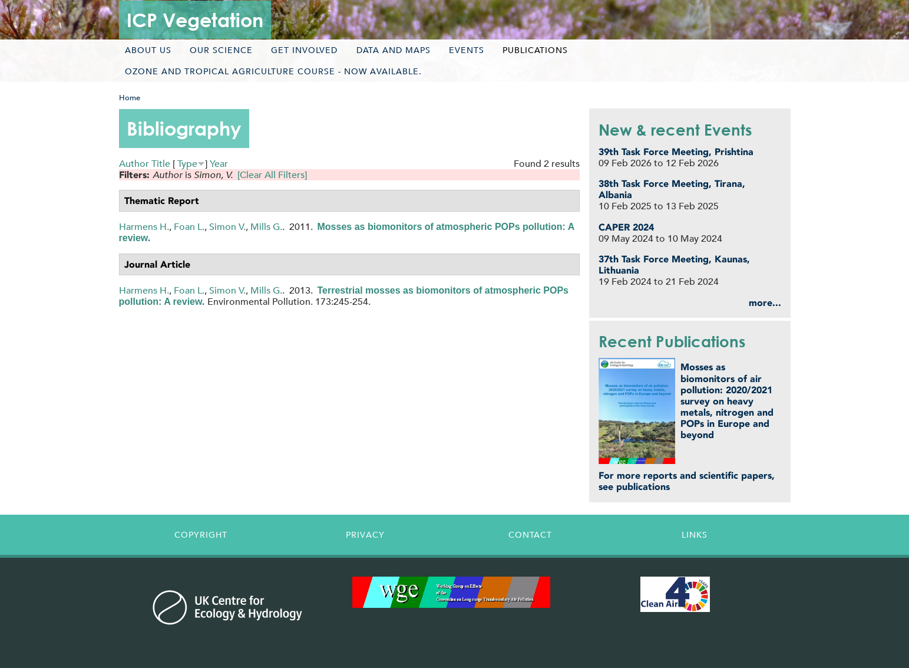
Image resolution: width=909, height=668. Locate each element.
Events (466, 50)
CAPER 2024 (626, 227)
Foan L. (189, 227)
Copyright (200, 534)
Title (160, 163)
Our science (221, 50)
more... (765, 302)
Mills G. (266, 227)
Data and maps (393, 50)
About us (148, 50)
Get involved (304, 50)
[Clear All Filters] (272, 175)
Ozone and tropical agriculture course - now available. (273, 71)
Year (219, 163)
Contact (530, 534)
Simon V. (227, 227)
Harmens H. (144, 227)
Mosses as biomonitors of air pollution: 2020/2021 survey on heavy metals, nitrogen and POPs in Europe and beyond (727, 400)
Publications (535, 50)
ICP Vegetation (195, 19)
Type (187, 163)
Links (695, 534)
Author (134, 163)
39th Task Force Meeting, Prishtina (676, 151)
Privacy (365, 534)
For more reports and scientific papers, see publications (687, 481)
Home (129, 98)
